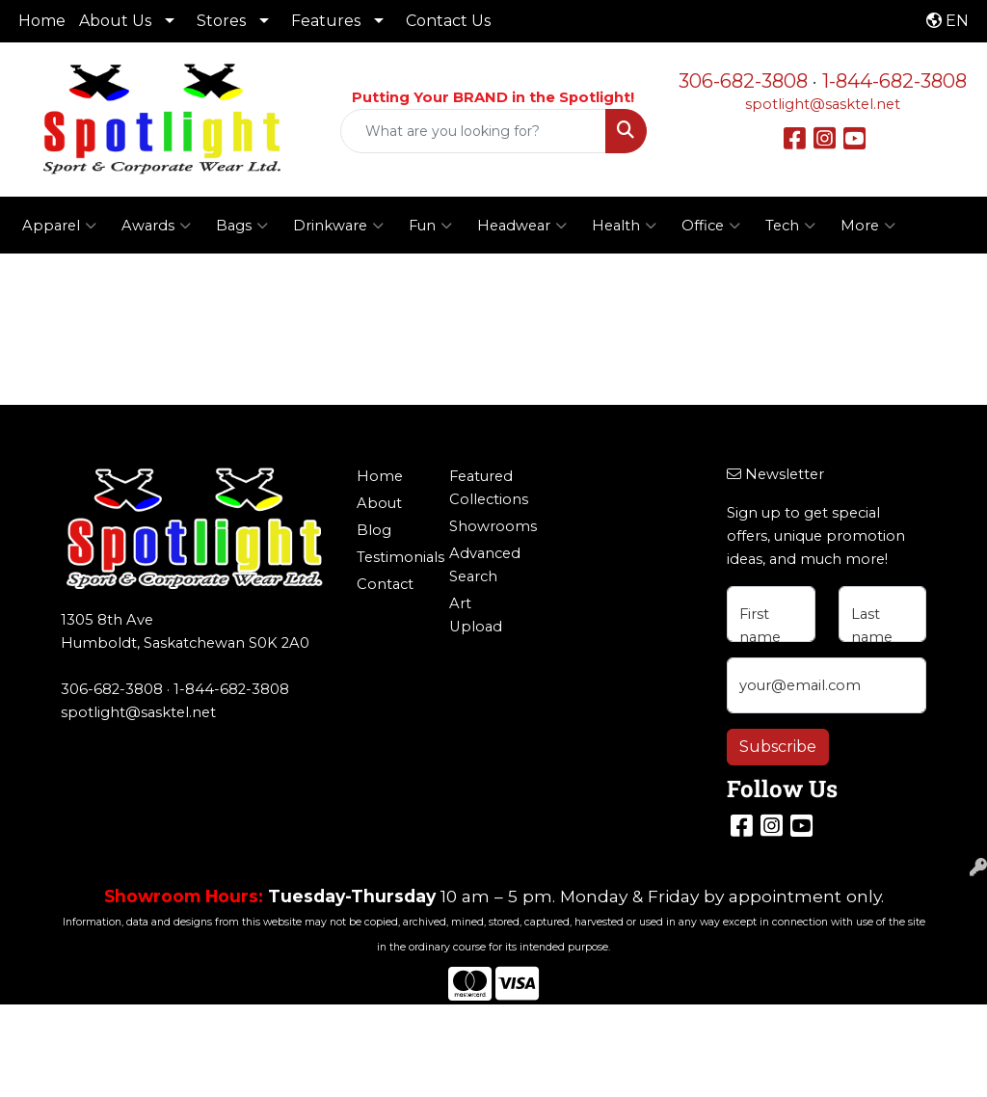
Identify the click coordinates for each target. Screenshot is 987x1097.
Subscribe (777, 746)
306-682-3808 (743, 81)
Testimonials (391, 557)
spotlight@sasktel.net (822, 104)
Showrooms (484, 526)
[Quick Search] (472, 131)
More (867, 225)
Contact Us (448, 21)
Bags (242, 225)
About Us (115, 21)
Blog (374, 530)
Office (710, 225)
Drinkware (338, 225)
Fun (430, 225)
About (379, 503)
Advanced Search (484, 565)
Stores (221, 21)
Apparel (59, 225)
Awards (156, 225)
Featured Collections (484, 488)
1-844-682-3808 (894, 81)
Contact (385, 584)
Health (624, 225)
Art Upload (475, 615)
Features (325, 21)
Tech (790, 225)
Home (42, 21)
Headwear (522, 225)
